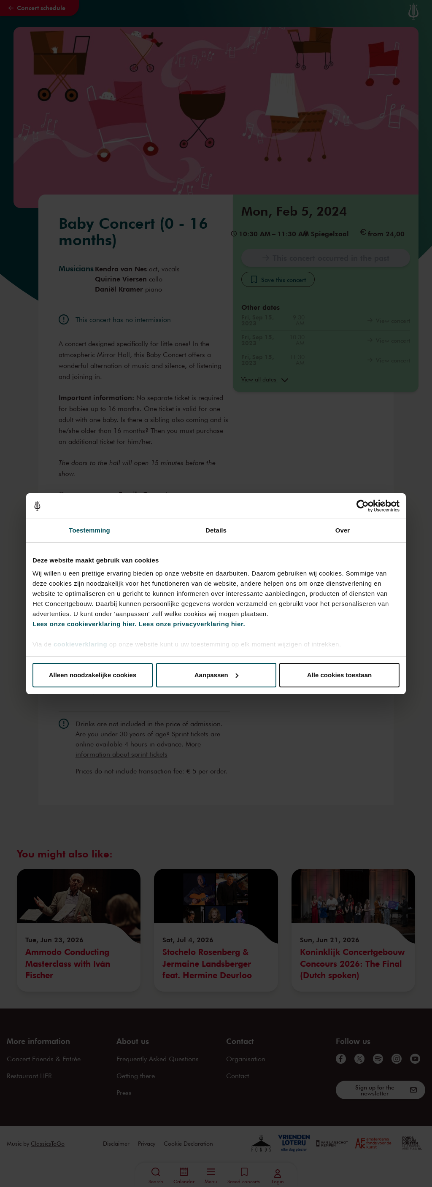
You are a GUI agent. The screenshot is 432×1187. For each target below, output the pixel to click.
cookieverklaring (80, 644)
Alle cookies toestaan (339, 675)
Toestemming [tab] (89, 530)
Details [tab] (216, 530)
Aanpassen (216, 675)
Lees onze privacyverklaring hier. (192, 623)
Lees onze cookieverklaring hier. (84, 623)
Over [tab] (342, 530)
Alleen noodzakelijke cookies (93, 675)
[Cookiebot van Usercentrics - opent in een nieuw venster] (363, 506)
